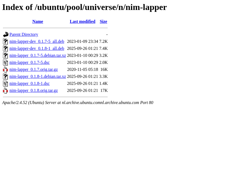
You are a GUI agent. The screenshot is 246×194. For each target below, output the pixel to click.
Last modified (82, 21)
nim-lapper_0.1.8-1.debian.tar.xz (37, 76)
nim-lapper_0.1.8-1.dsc (29, 83)
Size (103, 21)
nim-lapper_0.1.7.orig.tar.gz (33, 69)
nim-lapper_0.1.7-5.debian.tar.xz (37, 55)
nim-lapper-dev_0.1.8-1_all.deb (36, 48)
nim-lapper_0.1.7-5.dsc (29, 62)
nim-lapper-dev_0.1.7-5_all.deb (36, 41)
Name (37, 21)
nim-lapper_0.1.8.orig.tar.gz (33, 90)
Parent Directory (23, 34)
